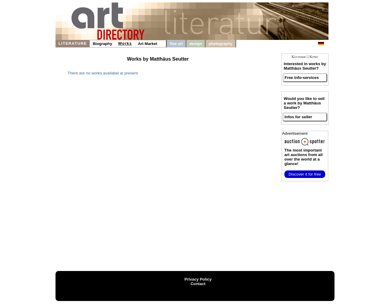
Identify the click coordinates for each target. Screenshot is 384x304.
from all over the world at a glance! (303, 157)
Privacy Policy (198, 279)
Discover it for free (305, 174)
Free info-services (302, 77)
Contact (198, 283)
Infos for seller (298, 117)
